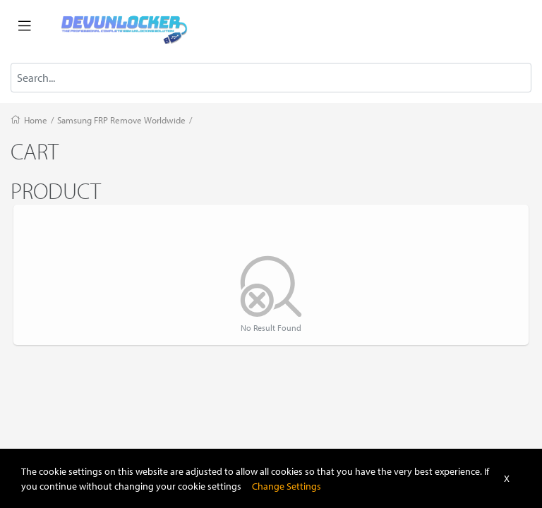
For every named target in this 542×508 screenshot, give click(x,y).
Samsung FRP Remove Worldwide (121, 120)
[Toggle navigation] (25, 26)
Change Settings (286, 485)
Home (35, 120)
